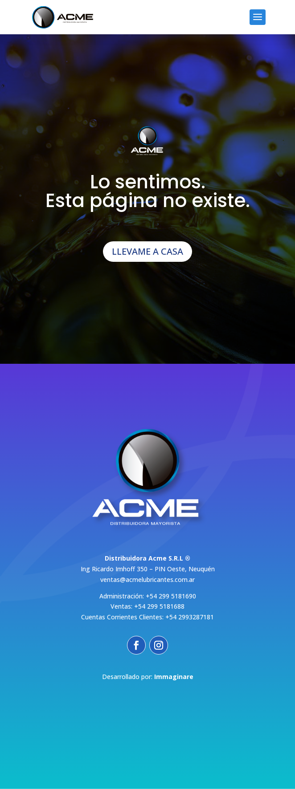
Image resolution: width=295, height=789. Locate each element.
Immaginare (173, 676)
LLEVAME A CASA (147, 251)
